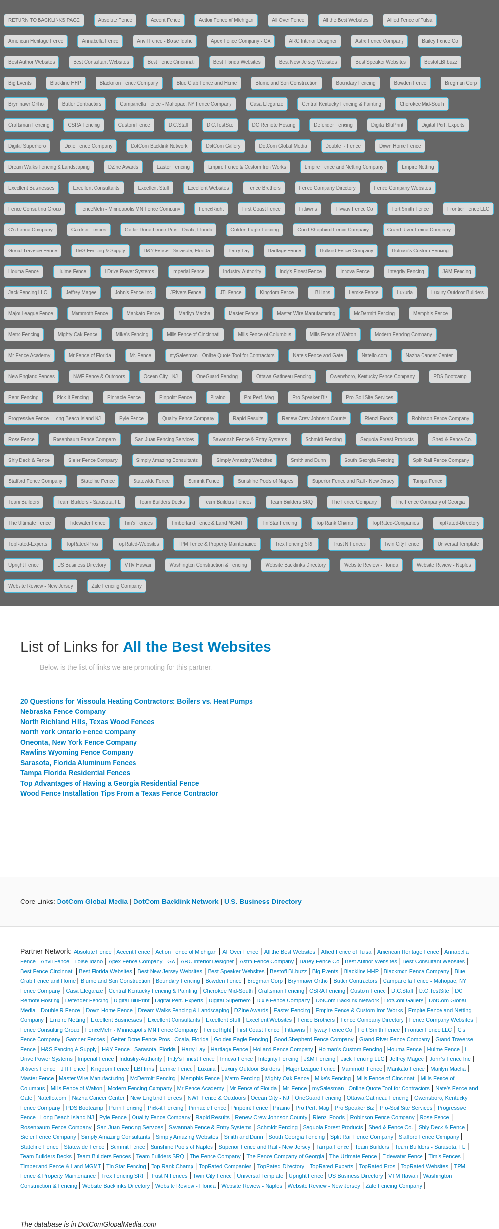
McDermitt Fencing (374, 313)
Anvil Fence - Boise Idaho (164, 41)
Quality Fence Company (188, 418)
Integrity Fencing (406, 271)
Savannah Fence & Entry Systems (249, 439)
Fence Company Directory (327, 188)
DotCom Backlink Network (159, 146)
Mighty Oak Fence (77, 334)
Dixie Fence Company (88, 146)
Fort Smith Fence (410, 208)
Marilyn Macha (194, 313)
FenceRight (211, 208)
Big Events (20, 83)
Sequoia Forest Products (387, 439)
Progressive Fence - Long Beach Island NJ (54, 418)
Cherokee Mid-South (422, 104)
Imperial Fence (189, 271)
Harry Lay (238, 250)
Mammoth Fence (90, 313)
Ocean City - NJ (161, 376)
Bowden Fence (410, 83)
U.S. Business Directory (263, 901)
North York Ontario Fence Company (78, 732)
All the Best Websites (345, 20)
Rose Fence (21, 439)
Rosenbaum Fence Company (84, 439)
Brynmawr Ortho (26, 104)
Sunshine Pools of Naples (266, 481)
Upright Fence (23, 565)
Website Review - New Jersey (40, 586)
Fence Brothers (263, 188)
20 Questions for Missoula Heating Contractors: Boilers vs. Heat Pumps (136, 701)
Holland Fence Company (346, 250)
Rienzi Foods (379, 418)
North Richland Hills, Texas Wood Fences (87, 722)
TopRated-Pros (82, 544)
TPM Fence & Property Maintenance (217, 544)
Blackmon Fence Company (129, 83)
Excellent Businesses (31, 188)
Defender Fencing (333, 125)
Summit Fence (203, 481)
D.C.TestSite (220, 125)
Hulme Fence (72, 271)
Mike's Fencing (132, 334)
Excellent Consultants (96, 188)
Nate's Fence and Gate (318, 355)
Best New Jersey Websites (308, 62)
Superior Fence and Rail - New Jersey (353, 481)
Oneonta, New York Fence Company (78, 742)
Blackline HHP (65, 83)
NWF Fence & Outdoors (99, 376)
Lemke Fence (364, 292)
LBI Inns (321, 292)
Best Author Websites (31, 62)
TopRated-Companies (395, 523)
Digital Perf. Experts (443, 125)
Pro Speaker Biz (309, 397)
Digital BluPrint (387, 125)
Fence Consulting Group (34, 208)
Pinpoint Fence (175, 397)
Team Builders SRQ (291, 502)
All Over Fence (288, 20)
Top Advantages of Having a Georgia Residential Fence (109, 783)
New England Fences (31, 376)
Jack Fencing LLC (27, 292)
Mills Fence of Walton (333, 334)
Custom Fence (134, 125)
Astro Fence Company (379, 41)
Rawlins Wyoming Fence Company (77, 752)
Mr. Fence (140, 355)
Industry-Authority (242, 271)
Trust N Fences (349, 544)
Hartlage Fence (284, 250)
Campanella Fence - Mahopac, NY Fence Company (175, 104)
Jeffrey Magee (81, 292)
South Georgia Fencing (370, 460)
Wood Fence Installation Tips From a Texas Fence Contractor (119, 793)
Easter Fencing (173, 167)
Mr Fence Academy (29, 355)
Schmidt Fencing (324, 439)
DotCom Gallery (223, 146)
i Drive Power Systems (129, 271)
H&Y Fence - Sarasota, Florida (177, 250)
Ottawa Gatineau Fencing (283, 376)
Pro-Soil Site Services (369, 397)
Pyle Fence (131, 418)
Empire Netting (418, 167)
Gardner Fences (88, 229)
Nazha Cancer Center (429, 355)
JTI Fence (230, 292)
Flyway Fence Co (354, 208)
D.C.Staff (178, 125)
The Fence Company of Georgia (430, 502)
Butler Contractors (82, 104)
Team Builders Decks (162, 502)
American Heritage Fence (35, 41)
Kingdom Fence (277, 292)
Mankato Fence (143, 313)
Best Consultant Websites (101, 62)
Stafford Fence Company (35, 481)
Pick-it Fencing (73, 397)
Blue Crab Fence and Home (206, 83)
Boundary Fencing (356, 83)
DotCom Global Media (283, 146)
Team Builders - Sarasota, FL (89, 502)
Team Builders (23, 502)
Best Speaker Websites (380, 62)
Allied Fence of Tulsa (409, 20)
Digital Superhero (27, 146)
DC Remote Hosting (274, 125)
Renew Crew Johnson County (314, 418)
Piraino (218, 397)
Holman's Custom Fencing (420, 250)
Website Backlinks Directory (295, 565)
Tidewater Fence (87, 523)
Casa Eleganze (266, 104)
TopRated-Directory (458, 523)
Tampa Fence (427, 481)
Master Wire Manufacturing (306, 313)
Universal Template (458, 544)
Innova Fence (355, 271)
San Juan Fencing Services (164, 439)
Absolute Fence (115, 20)
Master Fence (243, 313)
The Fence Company (354, 502)
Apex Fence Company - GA (240, 41)
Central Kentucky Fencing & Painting (341, 104)
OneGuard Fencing (217, 376)
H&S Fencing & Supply (100, 250)
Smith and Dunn (308, 460)
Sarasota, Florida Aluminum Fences (78, 763)
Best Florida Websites (237, 62)
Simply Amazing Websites (244, 460)
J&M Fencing (456, 271)
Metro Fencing (23, 334)
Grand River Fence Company (419, 229)
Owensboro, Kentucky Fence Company (372, 376)
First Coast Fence (261, 208)
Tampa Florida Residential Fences (75, 773)
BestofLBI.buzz (440, 62)
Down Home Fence (400, 146)
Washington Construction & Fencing (208, 565)
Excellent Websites (208, 188)
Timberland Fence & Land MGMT (207, 523)
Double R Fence (343, 146)
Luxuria (405, 292)
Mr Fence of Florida (90, 355)
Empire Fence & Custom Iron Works (247, 167)
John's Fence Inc (133, 292)
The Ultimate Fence (29, 523)
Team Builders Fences (227, 502)
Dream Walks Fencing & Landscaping (49, 167)
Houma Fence (23, 271)
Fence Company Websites (402, 188)
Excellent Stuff (153, 188)
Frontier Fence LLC (468, 208)
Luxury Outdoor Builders (457, 292)
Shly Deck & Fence (29, 460)
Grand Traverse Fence (32, 250)
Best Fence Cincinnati (171, 62)
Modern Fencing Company (403, 334)
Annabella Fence (100, 41)
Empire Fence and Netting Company (344, 167)
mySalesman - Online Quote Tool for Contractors (222, 355)
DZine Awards (123, 167)
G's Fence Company (30, 229)
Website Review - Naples (444, 565)
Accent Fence (165, 20)
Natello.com (374, 355)
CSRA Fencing (84, 125)
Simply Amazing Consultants (167, 460)
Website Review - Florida (371, 565)
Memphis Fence (430, 313)
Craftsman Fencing (28, 125)
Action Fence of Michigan (226, 20)
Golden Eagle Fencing (254, 229)
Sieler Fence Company (93, 460)
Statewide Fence (151, 481)
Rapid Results (248, 418)
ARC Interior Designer (313, 41)
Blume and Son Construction (286, 83)
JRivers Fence (185, 292)
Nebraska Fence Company (63, 711)
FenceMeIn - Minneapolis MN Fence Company (129, 208)
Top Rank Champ (334, 523)
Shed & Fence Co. (452, 439)
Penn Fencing (23, 397)
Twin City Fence (401, 544)
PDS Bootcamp (449, 376)
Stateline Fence (98, 481)
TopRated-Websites (138, 544)
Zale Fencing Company (117, 586)
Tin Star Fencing (279, 523)
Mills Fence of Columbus (264, 334)
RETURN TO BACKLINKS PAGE (44, 20)
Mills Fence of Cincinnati (193, 334)
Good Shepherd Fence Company (333, 229)
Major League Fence (30, 313)
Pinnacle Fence (124, 397)
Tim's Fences (138, 523)
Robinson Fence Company (440, 418)
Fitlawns (308, 208)
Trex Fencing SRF (294, 544)
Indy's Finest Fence (301, 271)
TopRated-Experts (27, 544)
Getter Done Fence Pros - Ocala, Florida (168, 229)
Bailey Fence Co (440, 41)
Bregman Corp (461, 83)
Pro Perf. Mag (259, 397)
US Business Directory (82, 565)
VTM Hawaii (138, 565)
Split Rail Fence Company (441, 460)
